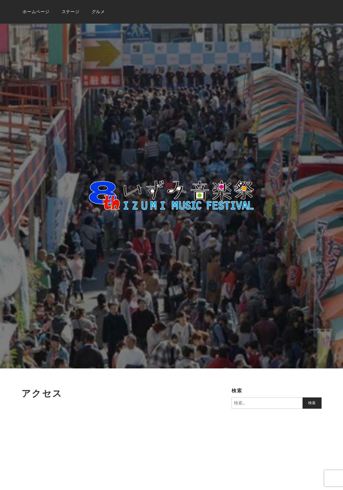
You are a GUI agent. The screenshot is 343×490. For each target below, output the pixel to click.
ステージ (71, 11)
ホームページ (36, 11)
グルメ (98, 11)
